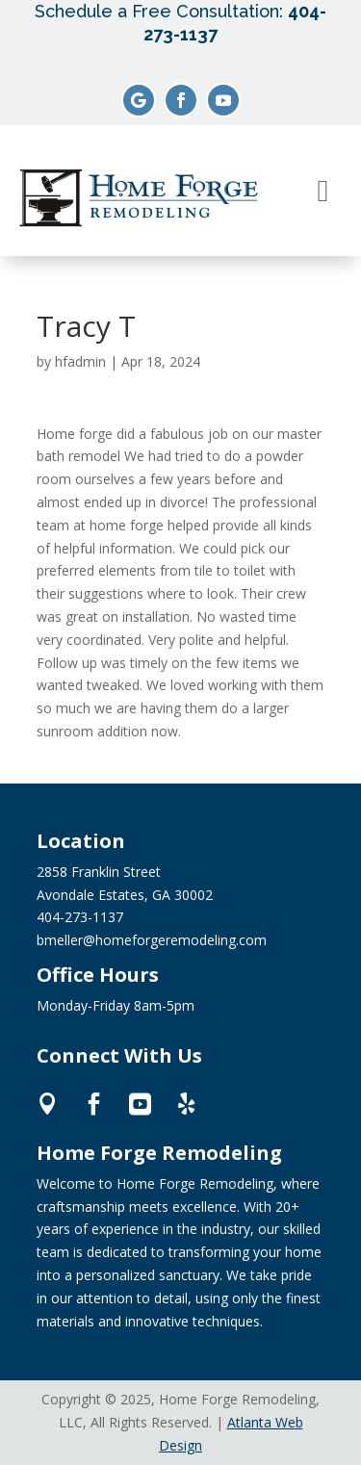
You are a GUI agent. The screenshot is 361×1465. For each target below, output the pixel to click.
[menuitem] (323, 190)
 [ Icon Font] (140, 1103)
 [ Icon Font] (94, 1103)
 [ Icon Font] (186, 1103)
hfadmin (80, 361)
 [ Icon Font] (48, 1103)
